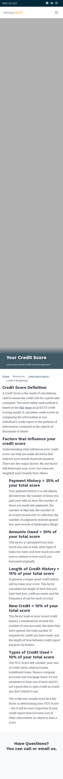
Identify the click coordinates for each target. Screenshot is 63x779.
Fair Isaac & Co (29, 407)
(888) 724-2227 (9, 3)
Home (5, 376)
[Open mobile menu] (56, 12)
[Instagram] (56, 3)
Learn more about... (39, 376)
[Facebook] (47, 3)
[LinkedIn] (52, 3)
